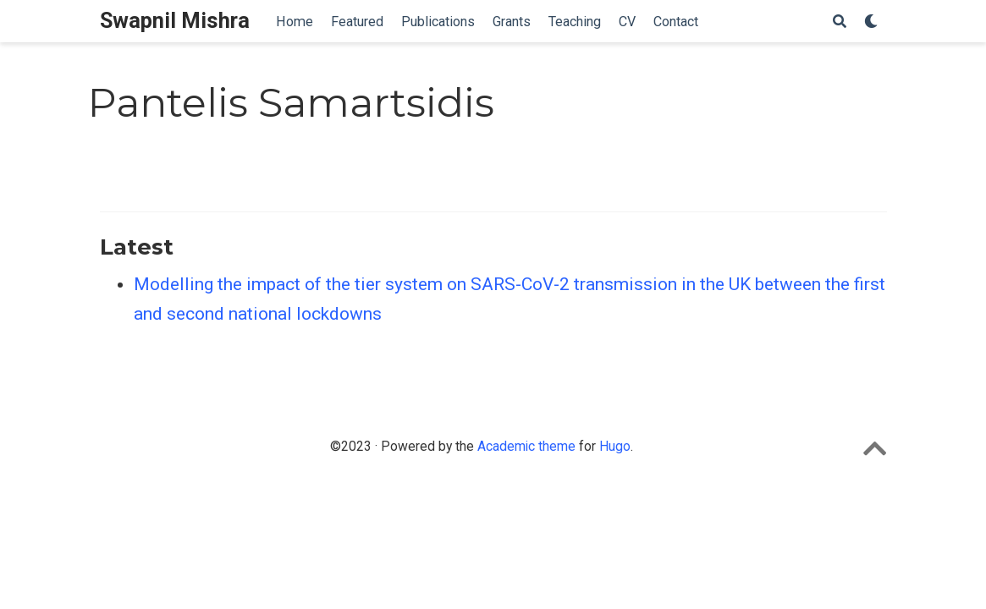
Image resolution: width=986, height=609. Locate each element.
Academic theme (526, 446)
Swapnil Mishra (175, 20)
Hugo (615, 446)
